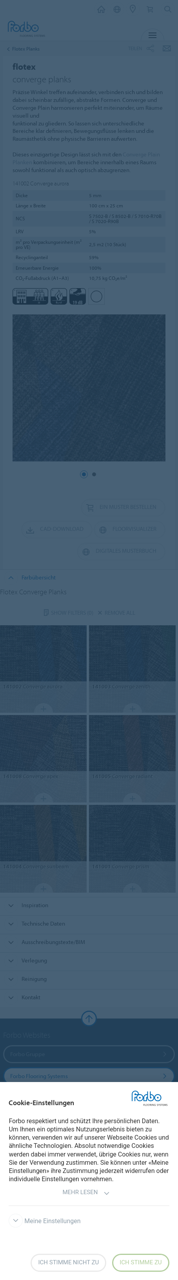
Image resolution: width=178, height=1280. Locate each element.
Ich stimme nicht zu (68, 1262)
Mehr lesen (85, 1193)
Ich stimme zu (141, 1262)
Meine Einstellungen (44, 1221)
